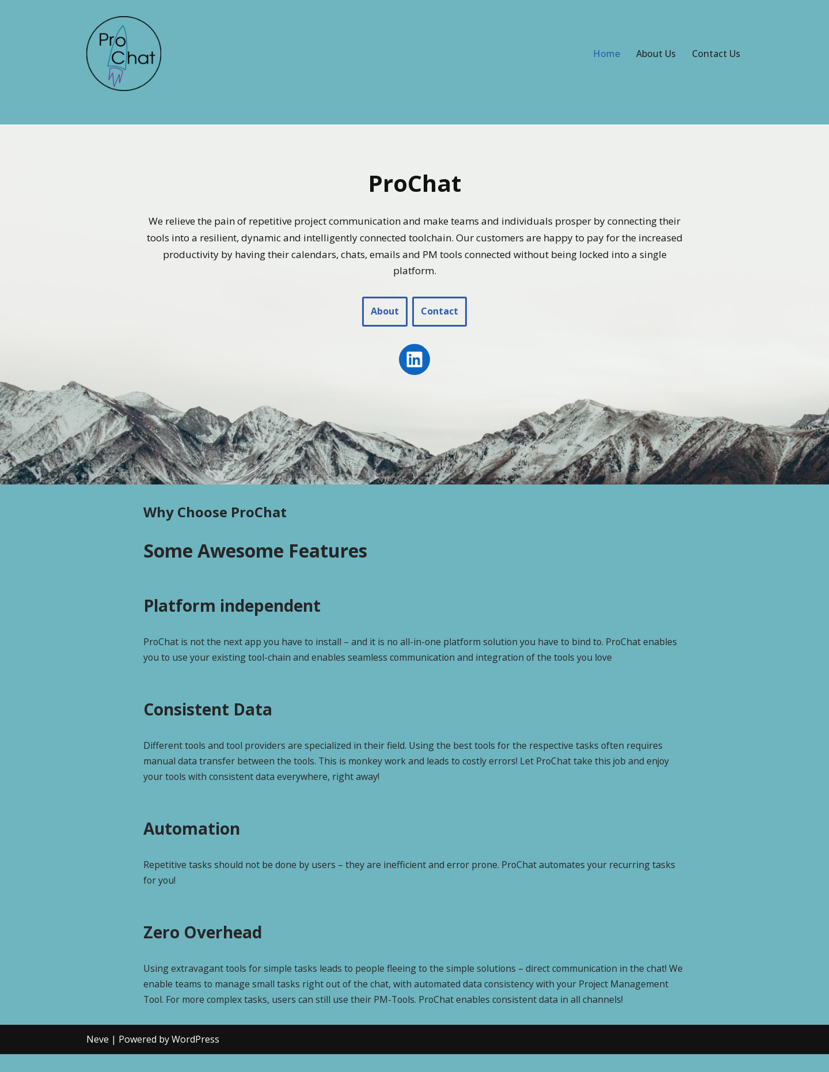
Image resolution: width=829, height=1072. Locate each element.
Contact (439, 311)
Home (606, 53)
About (385, 311)
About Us (656, 53)
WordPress (195, 1057)
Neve (97, 1057)
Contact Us (716, 53)
